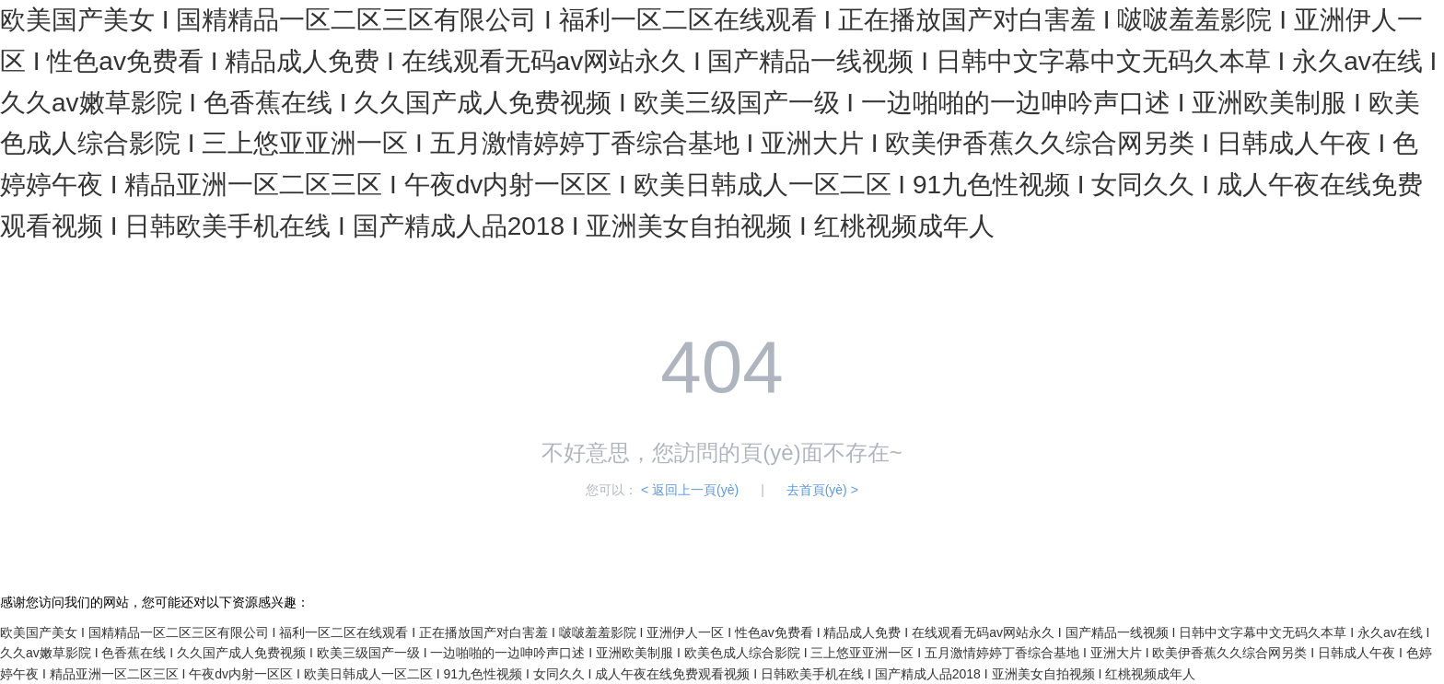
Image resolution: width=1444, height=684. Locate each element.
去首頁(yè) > (822, 489)
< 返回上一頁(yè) (690, 489)
